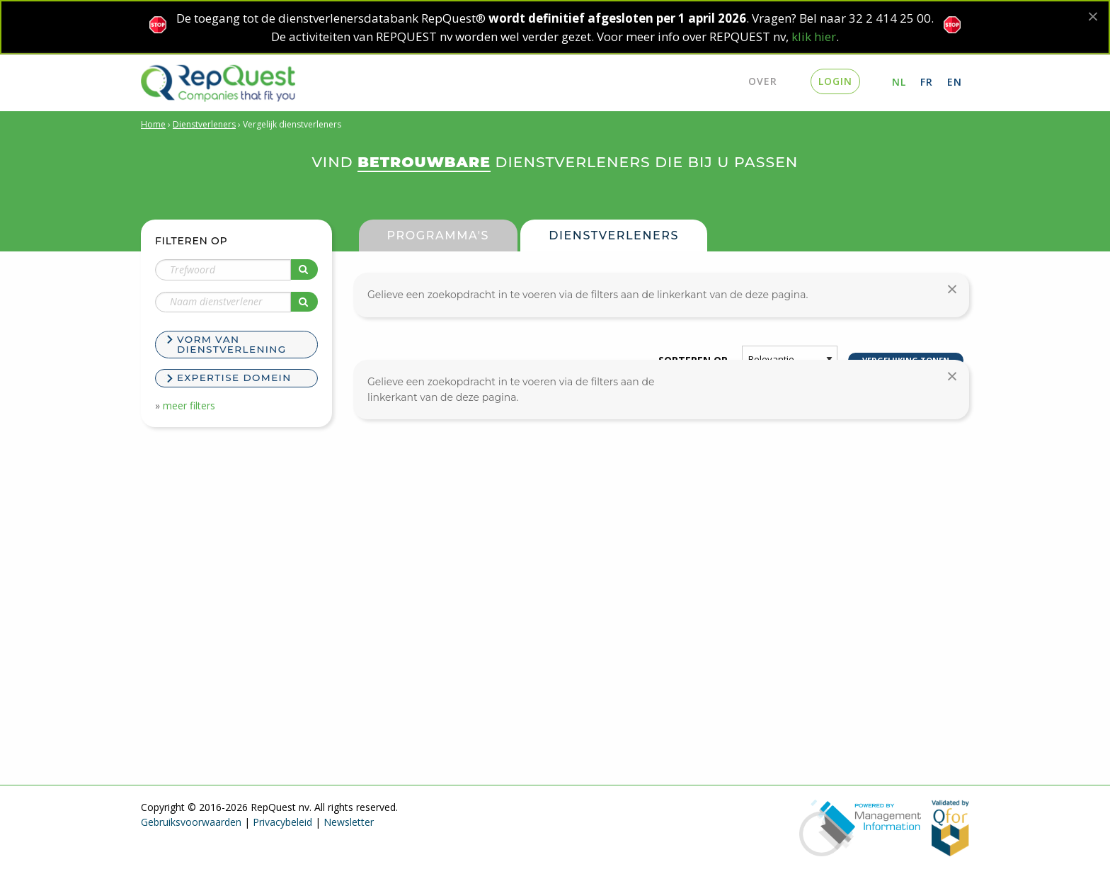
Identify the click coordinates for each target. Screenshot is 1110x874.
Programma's (438, 235)
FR (926, 82)
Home (153, 124)
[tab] (236, 346)
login (835, 81)
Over (762, 81)
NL (899, 82)
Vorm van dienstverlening (232, 344)
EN (954, 82)
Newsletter (349, 822)
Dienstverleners (204, 124)
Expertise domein (234, 377)
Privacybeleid (282, 822)
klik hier (813, 36)
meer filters (189, 405)
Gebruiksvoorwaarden (191, 822)
